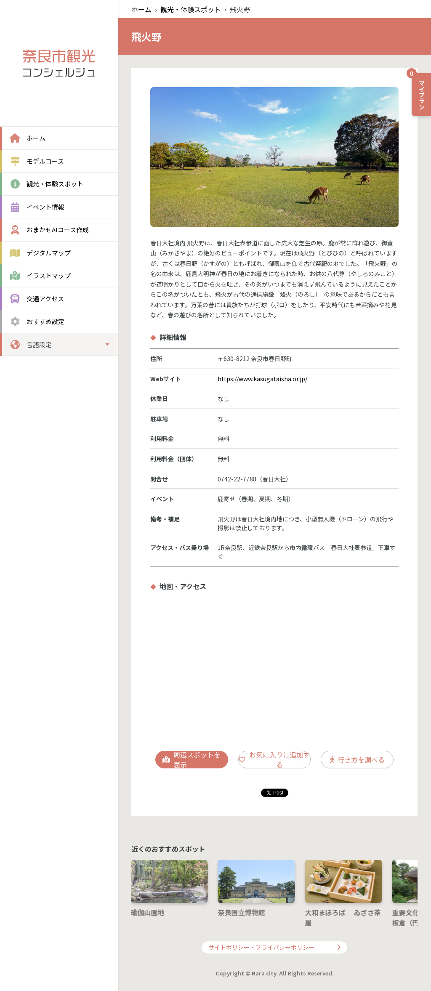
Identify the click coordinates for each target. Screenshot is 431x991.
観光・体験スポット (190, 9)
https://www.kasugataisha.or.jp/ (262, 379)
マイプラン (419, 91)
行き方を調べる (357, 760)
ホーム (141, 9)
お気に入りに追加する (274, 759)
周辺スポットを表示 (191, 759)
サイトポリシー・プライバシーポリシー (274, 947)
